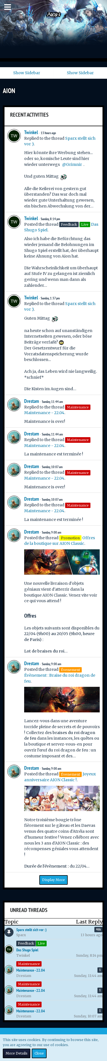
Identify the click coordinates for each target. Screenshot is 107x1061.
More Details (17, 1053)
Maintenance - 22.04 (44, 412)
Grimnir (74, 164)
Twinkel (31, 132)
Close (39, 1053)
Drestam (31, 401)
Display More (53, 880)
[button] (7, 7)
